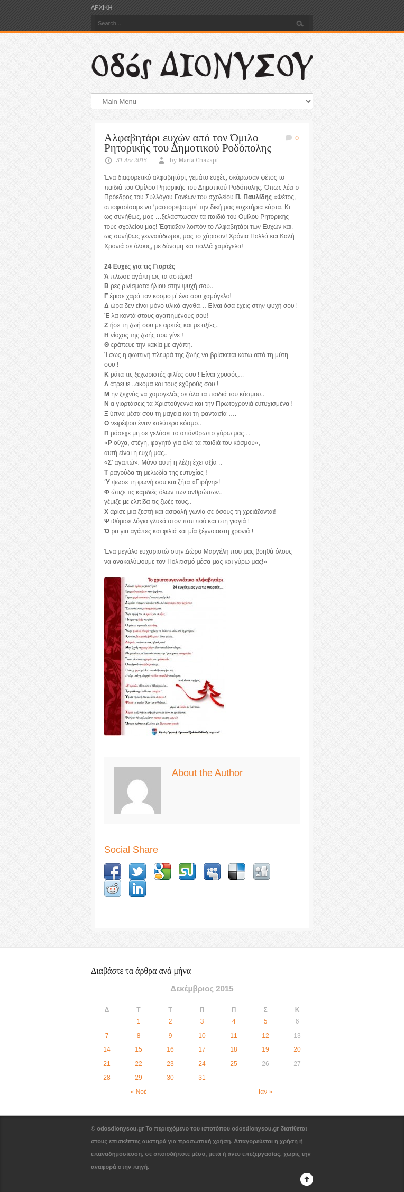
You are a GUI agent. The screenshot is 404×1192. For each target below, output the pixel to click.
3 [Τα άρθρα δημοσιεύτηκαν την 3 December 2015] (202, 1021)
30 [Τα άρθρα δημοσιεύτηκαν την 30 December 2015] (170, 1077)
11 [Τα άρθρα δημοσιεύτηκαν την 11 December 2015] (233, 1035)
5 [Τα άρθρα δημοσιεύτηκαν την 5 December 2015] (266, 1021)
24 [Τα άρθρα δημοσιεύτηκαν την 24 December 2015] (201, 1064)
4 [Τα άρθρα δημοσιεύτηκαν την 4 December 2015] (234, 1021)
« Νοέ (139, 1092)
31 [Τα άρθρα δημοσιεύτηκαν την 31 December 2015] (201, 1077)
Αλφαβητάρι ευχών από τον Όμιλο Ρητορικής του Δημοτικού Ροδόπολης (187, 142)
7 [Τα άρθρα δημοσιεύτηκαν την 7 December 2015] (107, 1035)
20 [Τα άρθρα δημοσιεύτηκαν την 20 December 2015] (296, 1049)
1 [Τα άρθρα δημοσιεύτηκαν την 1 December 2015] (139, 1021)
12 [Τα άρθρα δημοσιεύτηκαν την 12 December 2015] (265, 1035)
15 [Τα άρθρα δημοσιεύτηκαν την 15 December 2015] (138, 1049)
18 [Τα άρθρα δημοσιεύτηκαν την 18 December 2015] (233, 1049)
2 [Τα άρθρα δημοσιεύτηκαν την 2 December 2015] (170, 1021)
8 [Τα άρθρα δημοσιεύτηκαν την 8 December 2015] (139, 1035)
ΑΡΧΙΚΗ (101, 8)
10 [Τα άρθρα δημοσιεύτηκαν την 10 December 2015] (201, 1035)
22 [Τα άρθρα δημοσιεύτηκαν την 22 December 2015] (138, 1064)
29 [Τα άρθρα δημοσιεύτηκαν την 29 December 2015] (138, 1077)
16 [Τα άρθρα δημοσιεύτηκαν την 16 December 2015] (170, 1049)
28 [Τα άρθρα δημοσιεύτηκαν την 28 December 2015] (106, 1077)
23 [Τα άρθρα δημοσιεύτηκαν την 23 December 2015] (170, 1064)
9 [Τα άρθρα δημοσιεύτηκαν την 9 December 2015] (170, 1035)
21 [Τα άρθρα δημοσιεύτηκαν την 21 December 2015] (106, 1064)
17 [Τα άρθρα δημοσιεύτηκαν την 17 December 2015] (201, 1049)
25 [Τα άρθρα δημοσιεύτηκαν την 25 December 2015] (233, 1064)
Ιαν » (265, 1092)
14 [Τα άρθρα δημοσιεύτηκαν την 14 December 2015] (106, 1049)
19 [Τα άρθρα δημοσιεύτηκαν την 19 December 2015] (265, 1049)
